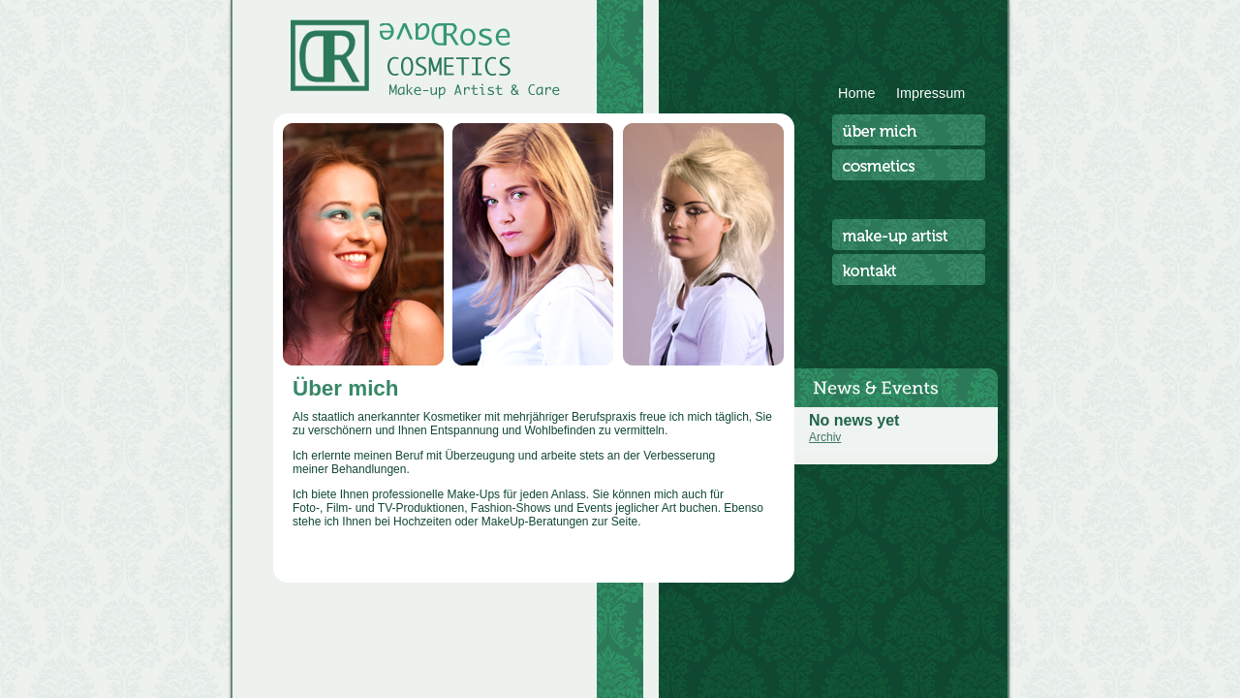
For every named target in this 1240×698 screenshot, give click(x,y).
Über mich (908, 129)
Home (856, 93)
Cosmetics (908, 164)
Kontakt (908, 269)
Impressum (930, 93)
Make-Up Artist (908, 234)
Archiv (825, 437)
